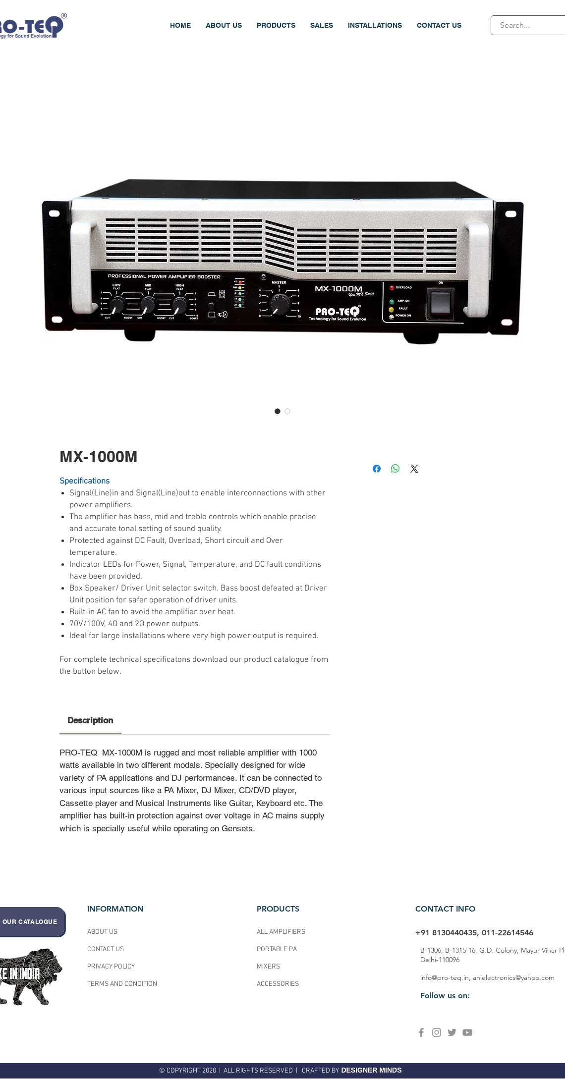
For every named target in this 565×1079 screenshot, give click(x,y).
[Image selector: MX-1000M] (277, 411)
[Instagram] (437, 1032)
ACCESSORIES (278, 984)
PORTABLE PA (277, 949)
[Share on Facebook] (377, 469)
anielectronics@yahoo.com (514, 977)
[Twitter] (452, 1032)
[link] (90, 720)
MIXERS (268, 967)
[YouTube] (467, 1032)
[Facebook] (421, 1032)
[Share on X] (414, 469)
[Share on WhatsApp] (395, 469)
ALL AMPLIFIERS (281, 932)
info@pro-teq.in (444, 977)
